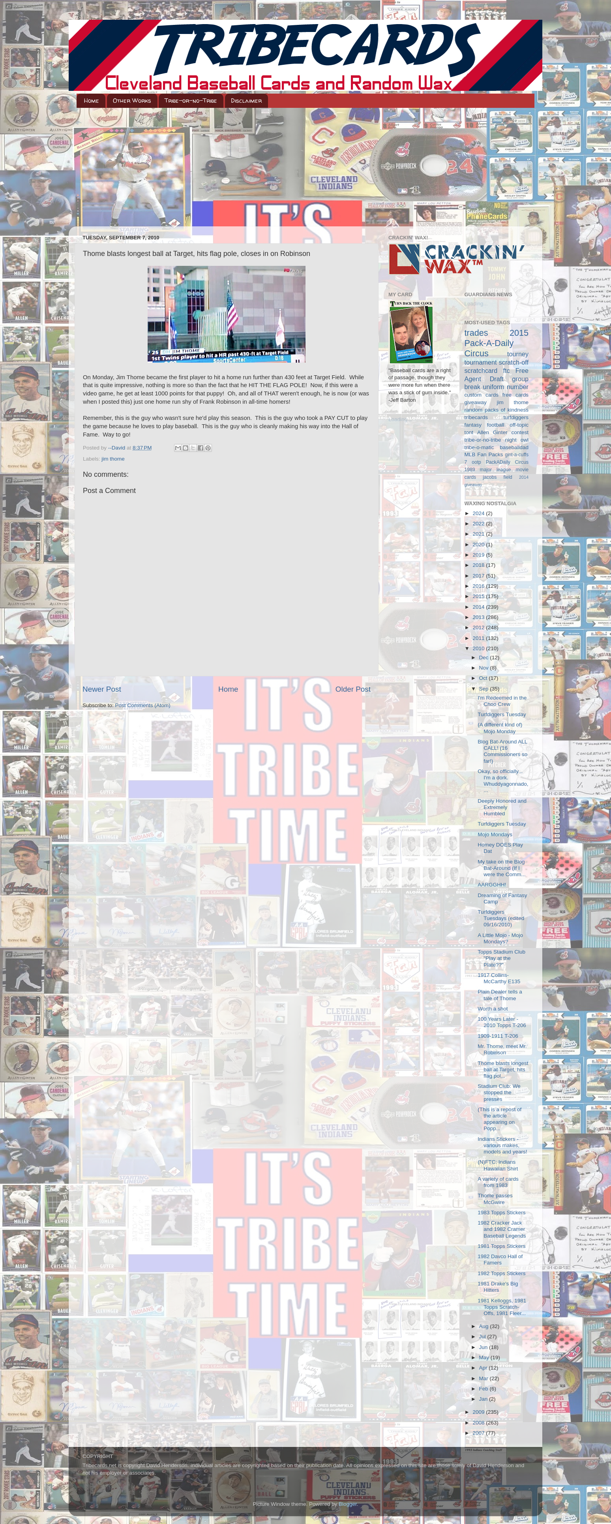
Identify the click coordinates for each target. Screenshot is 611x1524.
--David (117, 448)
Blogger (348, 1504)
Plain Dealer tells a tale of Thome (500, 995)
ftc (506, 370)
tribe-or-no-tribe (483, 440)
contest (520, 432)
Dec (484, 657)
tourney (518, 353)
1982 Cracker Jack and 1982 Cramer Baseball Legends (502, 1229)
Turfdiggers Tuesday (502, 714)
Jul (483, 1337)
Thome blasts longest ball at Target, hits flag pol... (503, 1069)
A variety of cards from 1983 (498, 1182)
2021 (479, 534)
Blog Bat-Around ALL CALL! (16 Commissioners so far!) (502, 751)
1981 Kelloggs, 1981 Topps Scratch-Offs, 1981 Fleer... (502, 1307)
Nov (484, 668)
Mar (484, 1378)
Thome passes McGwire (495, 1199)
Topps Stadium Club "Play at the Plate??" (501, 958)
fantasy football (484, 425)
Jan (484, 1399)
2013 (479, 617)
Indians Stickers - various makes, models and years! (502, 1145)
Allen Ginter (492, 432)
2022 (479, 524)
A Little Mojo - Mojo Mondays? (500, 938)
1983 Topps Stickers (501, 1212)
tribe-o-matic (479, 447)
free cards (515, 395)
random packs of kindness (497, 410)
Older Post (353, 689)
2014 (479, 607)
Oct (484, 678)
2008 (479, 1423)
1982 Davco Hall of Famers (500, 1259)
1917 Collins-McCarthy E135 (499, 978)
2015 (479, 596)
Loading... (400, 419)
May (485, 1357)
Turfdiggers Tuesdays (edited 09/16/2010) (501, 918)
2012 (479, 627)
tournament (481, 362)
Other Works (132, 100)
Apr (484, 1368)
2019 (479, 555)
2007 (479, 1433)
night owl (517, 440)
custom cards (482, 395)
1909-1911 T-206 (498, 1036)
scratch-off (514, 362)
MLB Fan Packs (484, 454)
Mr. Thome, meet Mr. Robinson (502, 1049)
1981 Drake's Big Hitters (498, 1287)
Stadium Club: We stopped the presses (499, 1092)
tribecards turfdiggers (497, 417)
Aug (484, 1326)
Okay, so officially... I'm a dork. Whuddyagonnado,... (503, 781)
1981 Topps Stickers (501, 1246)
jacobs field (497, 477)
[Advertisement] (305, 167)
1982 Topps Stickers (501, 1273)
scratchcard (481, 370)
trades (476, 333)
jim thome (113, 459)
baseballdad (514, 447)
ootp (476, 462)
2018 (479, 565)
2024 (479, 513)
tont (469, 432)
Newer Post (101, 689)
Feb (484, 1389)
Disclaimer (246, 100)
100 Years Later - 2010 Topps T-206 (502, 1022)
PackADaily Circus (507, 462)
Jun (484, 1347)
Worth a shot (493, 1009)
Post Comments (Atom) (143, 705)
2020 (479, 545)
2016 (479, 586)
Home (91, 100)
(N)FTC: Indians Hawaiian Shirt (498, 1165)
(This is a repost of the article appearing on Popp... (499, 1119)
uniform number (506, 386)
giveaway (476, 402)
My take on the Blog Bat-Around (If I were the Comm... (502, 868)
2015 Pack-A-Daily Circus (497, 343)
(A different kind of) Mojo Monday (500, 728)
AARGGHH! (492, 885)
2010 (479, 648)
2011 (479, 638)
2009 (479, 1412)
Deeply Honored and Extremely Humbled (502, 807)
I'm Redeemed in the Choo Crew (502, 701)
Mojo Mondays (495, 834)
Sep (484, 689)
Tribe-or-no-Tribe (191, 100)
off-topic (519, 425)
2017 (479, 576)
